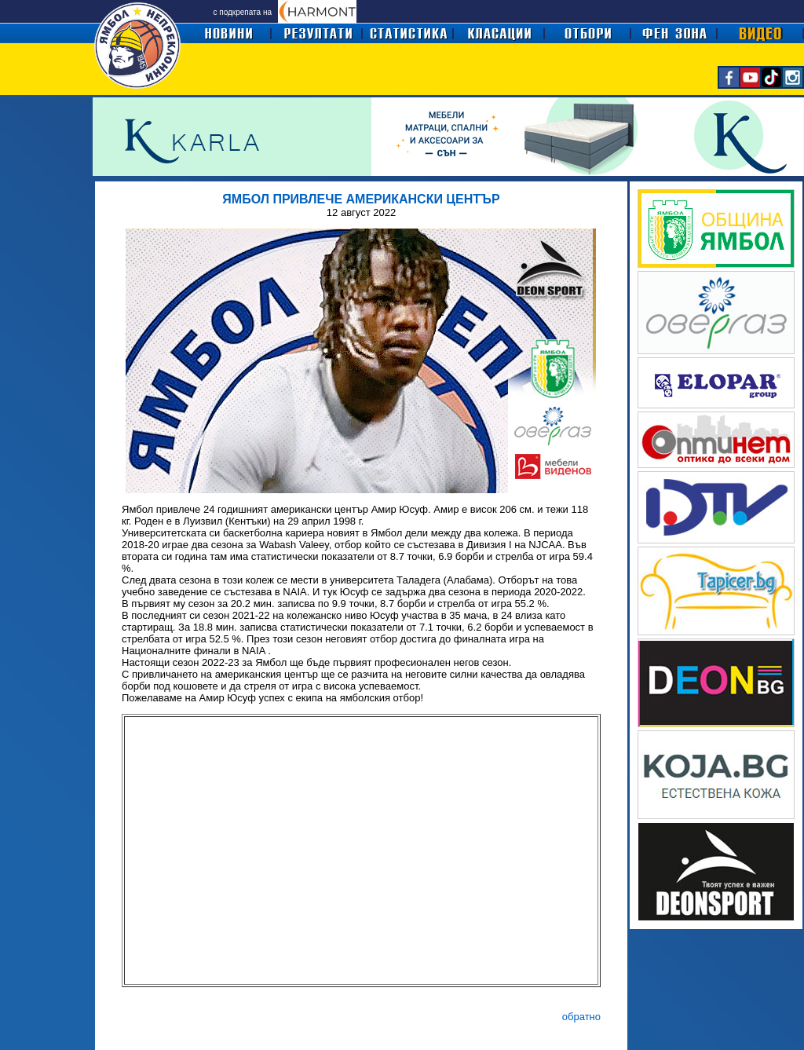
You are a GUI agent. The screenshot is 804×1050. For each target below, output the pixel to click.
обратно (581, 1017)
